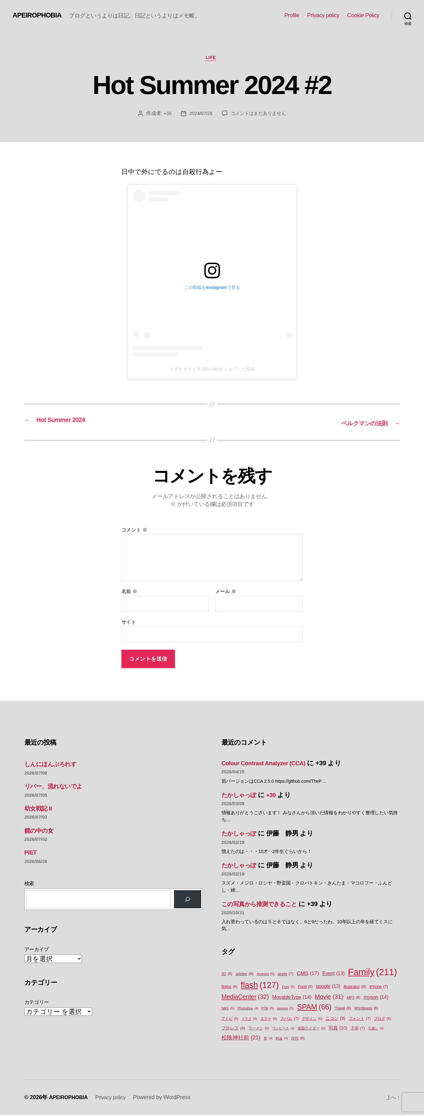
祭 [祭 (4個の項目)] (268, 1038)
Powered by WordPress (168, 1098)
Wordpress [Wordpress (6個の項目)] (366, 1009)
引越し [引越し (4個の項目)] (375, 1029)
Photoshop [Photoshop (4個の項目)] (248, 1008)
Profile (291, 15)
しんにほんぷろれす (54, 764)
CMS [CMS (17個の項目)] (308, 974)
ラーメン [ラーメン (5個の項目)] (258, 1029)
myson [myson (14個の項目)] (376, 997)
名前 (129, 592)
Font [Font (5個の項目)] (288, 987)
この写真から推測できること (265, 904)
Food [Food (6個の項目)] (305, 988)
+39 (165, 114)
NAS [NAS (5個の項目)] (228, 1009)
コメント (134, 530)
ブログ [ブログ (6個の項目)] (382, 1019)
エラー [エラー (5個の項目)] (268, 1019)
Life (212, 59)
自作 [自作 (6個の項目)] (297, 1039)
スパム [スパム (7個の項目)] (289, 1019)
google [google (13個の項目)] (328, 987)
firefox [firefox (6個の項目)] (230, 988)
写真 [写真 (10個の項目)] (338, 1029)
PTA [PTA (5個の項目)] (268, 1009)
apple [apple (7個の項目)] (285, 975)
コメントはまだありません (259, 114)
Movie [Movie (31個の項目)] (329, 997)
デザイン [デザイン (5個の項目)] (312, 1019)
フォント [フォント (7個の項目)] (360, 1019)
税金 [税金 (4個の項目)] (282, 1038)
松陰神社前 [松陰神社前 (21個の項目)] (241, 1038)
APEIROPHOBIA (40, 15)
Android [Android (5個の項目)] (265, 975)
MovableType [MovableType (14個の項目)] (291, 997)
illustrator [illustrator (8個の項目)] (355, 988)
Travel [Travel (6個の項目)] (343, 1009)
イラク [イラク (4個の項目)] (249, 1019)
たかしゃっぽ (242, 795)
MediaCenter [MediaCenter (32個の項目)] (245, 997)
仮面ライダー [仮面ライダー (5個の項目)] (311, 1029)
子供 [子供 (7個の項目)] (357, 1029)
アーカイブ (36, 950)
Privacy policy (323, 15)
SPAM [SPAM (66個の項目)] (314, 1007)
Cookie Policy (363, 15)
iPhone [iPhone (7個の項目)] (379, 987)
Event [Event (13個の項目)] (333, 974)
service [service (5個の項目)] (285, 1009)
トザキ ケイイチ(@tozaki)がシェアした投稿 (212, 370)
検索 (29, 884)
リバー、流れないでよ (57, 786)
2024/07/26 (199, 114)
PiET (31, 852)
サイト (128, 622)
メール (225, 592)
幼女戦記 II (39, 808)
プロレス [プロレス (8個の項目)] (233, 1029)
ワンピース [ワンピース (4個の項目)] (283, 1029)
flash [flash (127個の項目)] (259, 986)
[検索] (187, 900)
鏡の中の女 (40, 831)
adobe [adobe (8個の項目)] (244, 975)
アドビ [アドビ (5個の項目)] (230, 1019)
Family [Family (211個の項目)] (372, 973)
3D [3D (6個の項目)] (227, 975)
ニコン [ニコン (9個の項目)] (335, 1019)
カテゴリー (36, 1002)
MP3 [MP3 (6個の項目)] (353, 998)
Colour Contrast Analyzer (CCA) (269, 763)
